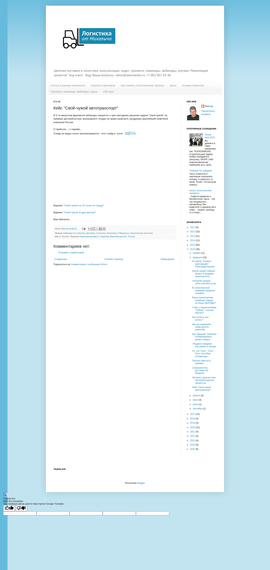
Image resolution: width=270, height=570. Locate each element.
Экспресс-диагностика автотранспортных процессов (203, 380)
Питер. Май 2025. (210, 136)
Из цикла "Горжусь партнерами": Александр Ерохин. (203, 264)
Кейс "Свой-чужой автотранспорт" (201, 388)
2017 (193, 414)
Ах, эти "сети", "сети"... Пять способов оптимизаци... (204, 354)
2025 (193, 449)
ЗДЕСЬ (130, 133)
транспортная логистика (141, 233)
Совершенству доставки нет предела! (200, 371)
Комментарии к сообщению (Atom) (89, 264)
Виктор (209, 106)
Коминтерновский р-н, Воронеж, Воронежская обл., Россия (107, 236)
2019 (193, 423)
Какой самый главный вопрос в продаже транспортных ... (203, 274)
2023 (193, 440)
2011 (193, 227)
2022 (193, 436)
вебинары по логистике (74, 233)
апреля (197, 395)
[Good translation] (9, 508)
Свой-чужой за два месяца (79, 212)
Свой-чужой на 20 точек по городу (83, 205)
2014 (193, 240)
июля (196, 404)
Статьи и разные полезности (67, 85)
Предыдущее (167, 259)
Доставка (90, 233)
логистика (101, 233)
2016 (193, 249)
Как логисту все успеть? (200, 318)
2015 (193, 245)
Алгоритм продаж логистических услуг (204, 282)
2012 (193, 231)
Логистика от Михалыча (117, 233)
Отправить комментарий (71, 252)
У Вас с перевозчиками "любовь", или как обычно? (204, 310)
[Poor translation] (21, 508)
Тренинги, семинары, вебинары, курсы (74, 91)
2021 (193, 431)
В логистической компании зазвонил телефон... (203, 290)
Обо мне (108, 91)
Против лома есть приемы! (201, 362)
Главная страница (113, 259)
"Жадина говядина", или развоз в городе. (204, 345)
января (197, 253)
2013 (193, 236)
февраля (198, 257)
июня (196, 400)
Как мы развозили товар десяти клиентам (201, 327)
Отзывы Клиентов (193, 85)
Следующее (60, 259)
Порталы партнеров (103, 85)
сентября (198, 408)
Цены (173, 85)
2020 (193, 427)
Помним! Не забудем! (200, 170)
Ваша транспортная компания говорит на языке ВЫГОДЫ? (204, 300)
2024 (193, 445)
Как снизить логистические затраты (142, 85)
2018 (193, 418)
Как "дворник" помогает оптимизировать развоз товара (204, 337)
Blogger (141, 483)
